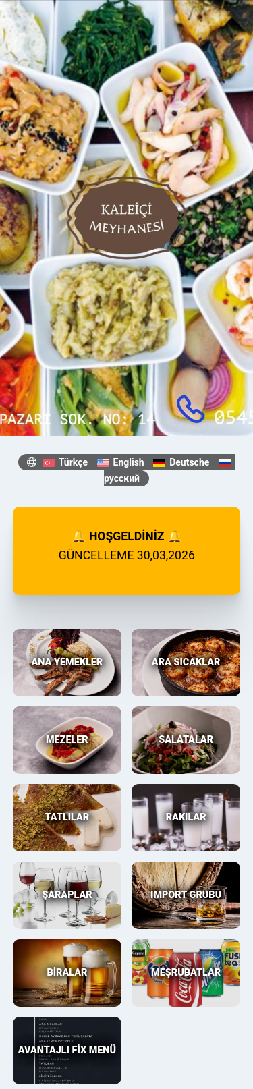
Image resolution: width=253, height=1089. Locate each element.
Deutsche (181, 462)
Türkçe (65, 462)
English (120, 462)
